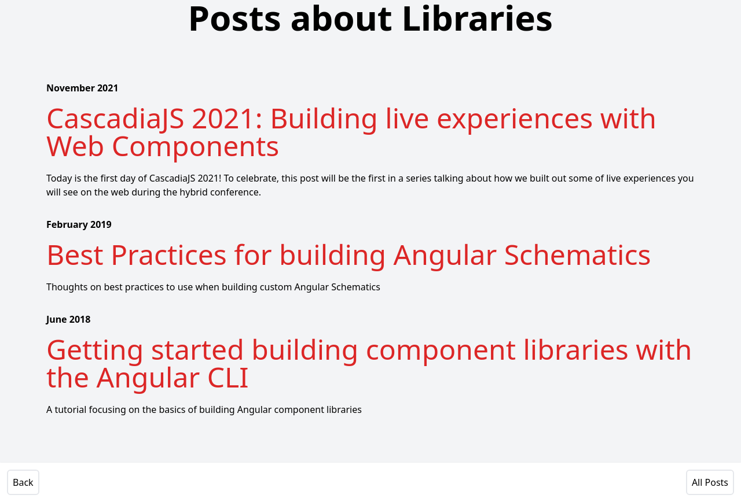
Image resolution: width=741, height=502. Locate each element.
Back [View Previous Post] (23, 482)
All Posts (710, 482)
